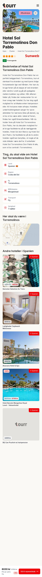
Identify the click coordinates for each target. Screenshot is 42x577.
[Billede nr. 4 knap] (23, 30)
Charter (12, 51)
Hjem (4, 51)
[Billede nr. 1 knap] (17, 30)
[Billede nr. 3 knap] (21, 30)
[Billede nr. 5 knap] (25, 30)
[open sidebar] (37, 5)
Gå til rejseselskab (29, 571)
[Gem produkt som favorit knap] (35, 13)
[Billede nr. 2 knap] (19, 30)
